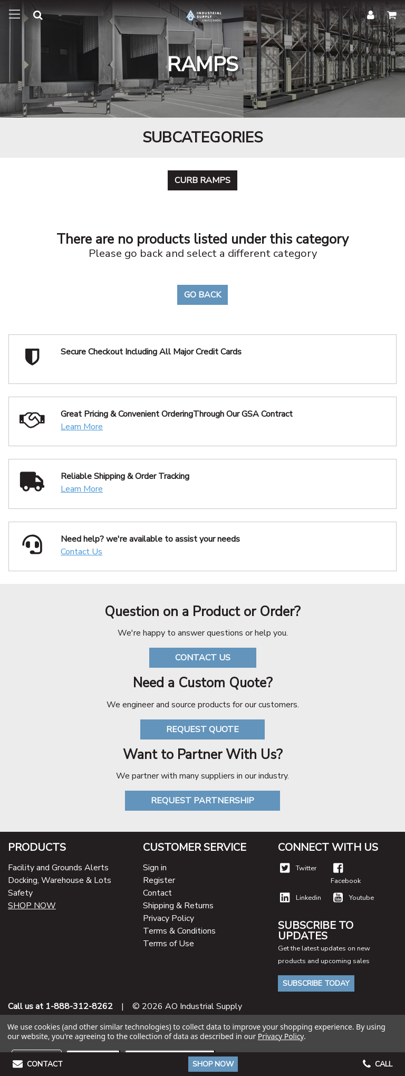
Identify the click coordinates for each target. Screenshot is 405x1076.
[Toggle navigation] (14, 15)
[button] (32, 16)
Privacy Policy (168, 918)
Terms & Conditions (179, 931)
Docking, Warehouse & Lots (59, 880)
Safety (20, 893)
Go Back (202, 295)
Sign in (155, 867)
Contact (157, 893)
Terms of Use (168, 943)
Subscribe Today (316, 983)
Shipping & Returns (178, 905)
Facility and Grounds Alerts (58, 867)
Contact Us (81, 552)
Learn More (82, 427)
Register (159, 880)
